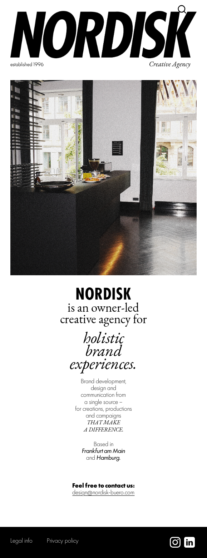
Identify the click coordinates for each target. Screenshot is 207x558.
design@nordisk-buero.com (103, 492)
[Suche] (182, 9)
